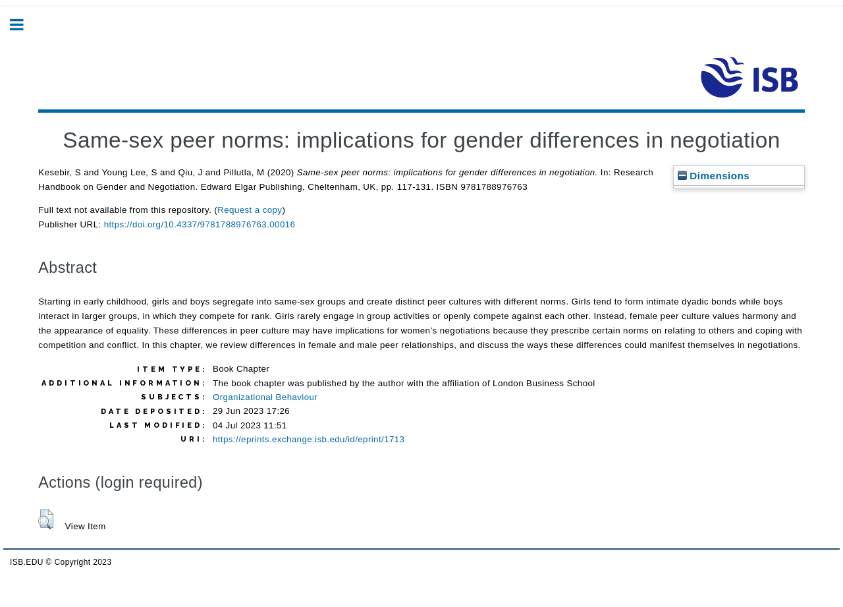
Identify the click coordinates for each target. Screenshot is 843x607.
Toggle (23, 24)
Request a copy (249, 210)
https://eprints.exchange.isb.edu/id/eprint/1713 (308, 439)
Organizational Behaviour (265, 397)
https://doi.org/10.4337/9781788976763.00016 (200, 224)
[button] (45, 519)
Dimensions (714, 175)
